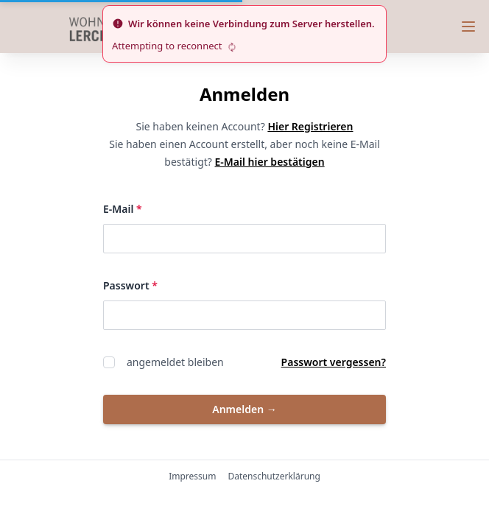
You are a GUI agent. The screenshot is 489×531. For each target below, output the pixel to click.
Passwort (192, 284)
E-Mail (183, 208)
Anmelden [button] (244, 409)
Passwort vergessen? (333, 362)
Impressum (192, 476)
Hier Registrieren (310, 126)
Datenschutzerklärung (274, 476)
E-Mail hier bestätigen (270, 162)
